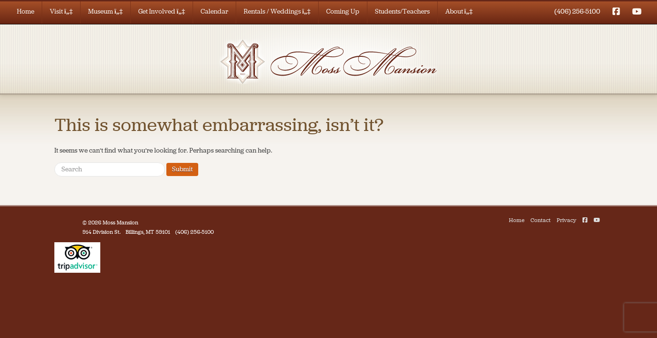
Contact (540, 220)
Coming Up (342, 11)
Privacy (566, 220)
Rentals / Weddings (277, 11)
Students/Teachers (402, 11)
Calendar (214, 11)
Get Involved (161, 11)
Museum (105, 11)
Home (25, 11)
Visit (61, 11)
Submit (182, 169)
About (459, 11)
